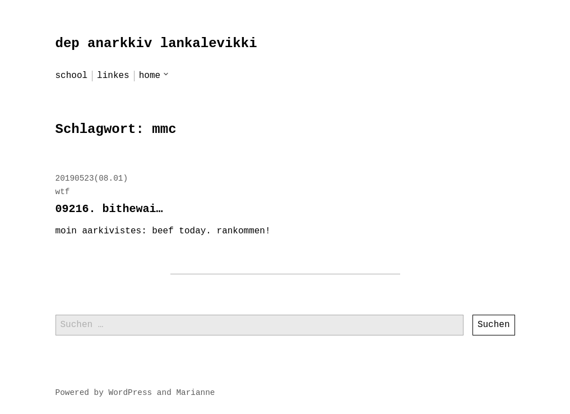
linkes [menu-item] (113, 76)
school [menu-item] (71, 76)
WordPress (130, 392)
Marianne (195, 392)
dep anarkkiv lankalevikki (156, 43)
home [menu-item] (149, 76)
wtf (62, 191)
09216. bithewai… (109, 209)
